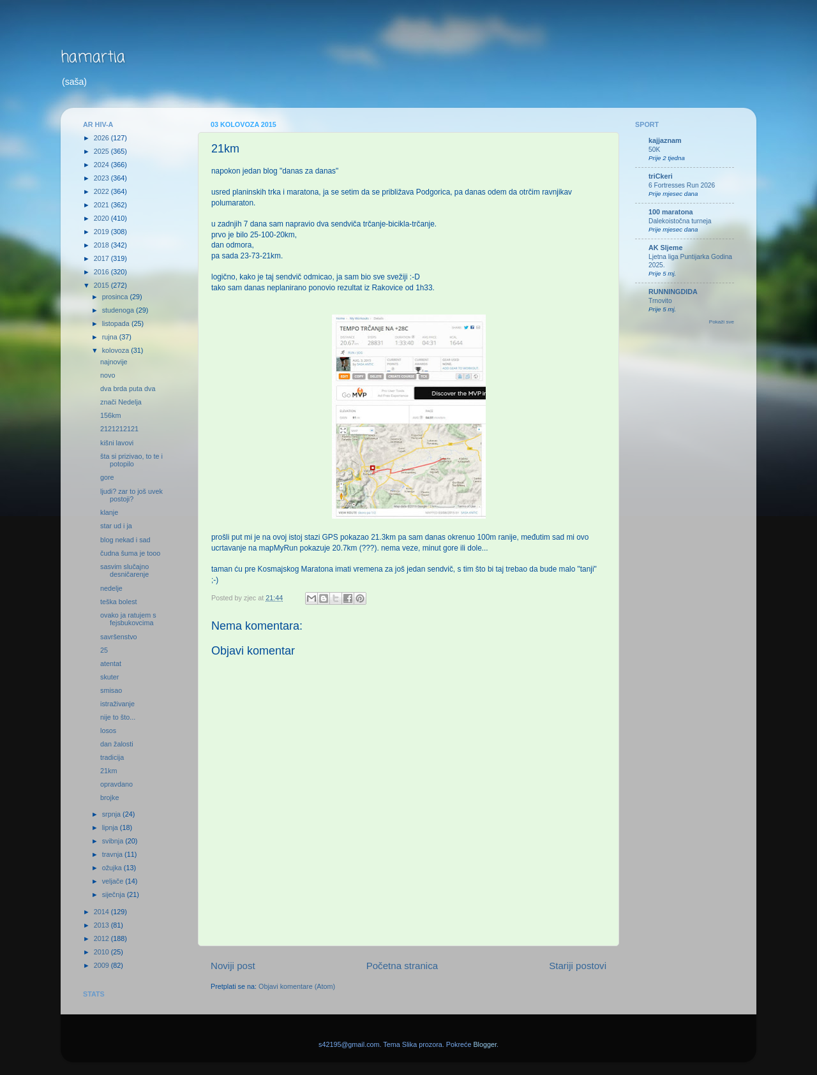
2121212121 (119, 429)
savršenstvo (118, 637)
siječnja (114, 894)
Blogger (485, 1044)
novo (107, 375)
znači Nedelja (121, 402)
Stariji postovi (577, 965)
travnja (113, 854)
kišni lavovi (116, 443)
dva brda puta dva (127, 388)
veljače (114, 881)
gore (107, 477)
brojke (109, 797)
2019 (102, 231)
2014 (102, 912)
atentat (110, 663)
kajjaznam (665, 140)
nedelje (111, 588)
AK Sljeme (665, 247)
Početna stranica (402, 965)
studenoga (119, 310)
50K (654, 149)
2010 (102, 952)
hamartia (93, 58)
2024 (102, 164)
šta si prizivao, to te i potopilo (131, 460)
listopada (116, 323)
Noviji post (233, 965)
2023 (102, 178)
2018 (102, 245)
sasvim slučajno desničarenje (124, 571)
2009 (102, 965)
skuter (109, 677)
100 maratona (670, 212)
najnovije (114, 362)
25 (104, 650)
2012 (102, 938)
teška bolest (118, 601)
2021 (102, 205)
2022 (102, 191)
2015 (102, 285)
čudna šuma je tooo (130, 553)
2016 (102, 272)
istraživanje (117, 704)
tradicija (112, 757)
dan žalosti (116, 744)
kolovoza (116, 350)
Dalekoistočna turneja (680, 221)
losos (108, 730)
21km (108, 771)
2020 (102, 218)
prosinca (116, 296)
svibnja (114, 841)
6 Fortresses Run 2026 (681, 185)
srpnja (112, 814)
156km (110, 415)
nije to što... (117, 717)
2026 (102, 138)
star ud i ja (116, 526)
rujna (110, 337)
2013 (102, 925)
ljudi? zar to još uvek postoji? (131, 495)
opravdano (116, 784)
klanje (109, 512)
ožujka (113, 867)
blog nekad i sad (125, 540)
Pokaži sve (721, 322)
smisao (111, 690)
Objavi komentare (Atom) (297, 986)
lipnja (111, 827)
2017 (102, 258)
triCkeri (660, 176)
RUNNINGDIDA (673, 291)
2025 (102, 151)
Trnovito (660, 300)
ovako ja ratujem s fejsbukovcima (128, 619)
